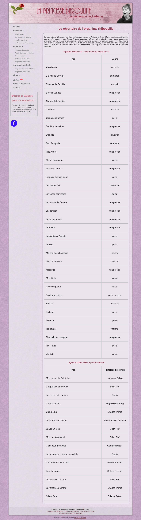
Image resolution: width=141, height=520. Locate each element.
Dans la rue (24, 34)
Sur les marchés (24, 40)
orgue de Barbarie (80, 517)
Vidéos (18, 79)
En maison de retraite (24, 37)
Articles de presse (21, 83)
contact (87, 509)
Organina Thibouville (24, 61)
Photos (16, 75)
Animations (18, 31)
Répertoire (18, 46)
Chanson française (24, 50)
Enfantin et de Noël (24, 58)
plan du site (69, 509)
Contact (16, 88)
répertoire (50, 37)
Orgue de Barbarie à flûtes (24, 68)
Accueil (16, 26)
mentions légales (57, 509)
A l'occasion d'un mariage (24, 43)
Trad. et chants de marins (24, 53)
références (79, 509)
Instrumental (24, 55)
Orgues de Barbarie (22, 65)
